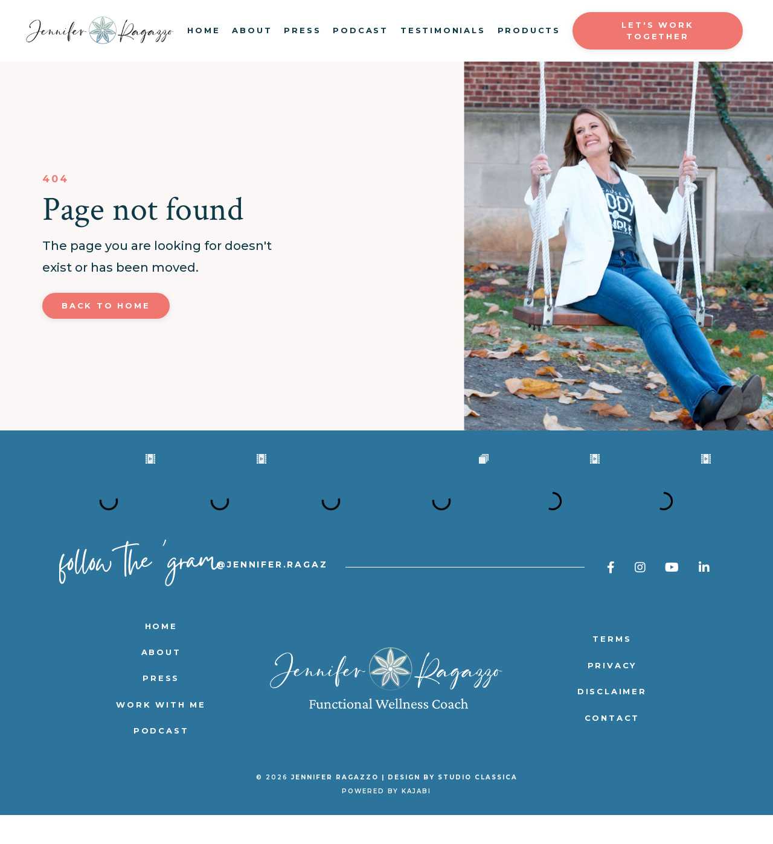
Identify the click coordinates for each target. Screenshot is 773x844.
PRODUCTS (529, 30)
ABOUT (252, 30)
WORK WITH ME (161, 733)
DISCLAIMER (612, 720)
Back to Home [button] (106, 305)
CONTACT (612, 747)
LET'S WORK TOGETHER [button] (657, 31)
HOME (203, 30)
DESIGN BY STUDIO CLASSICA (453, 806)
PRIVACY (612, 694)
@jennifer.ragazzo (280, 593)
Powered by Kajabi (386, 820)
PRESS (302, 30)
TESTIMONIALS (443, 30)
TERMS (611, 668)
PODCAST (360, 30)
